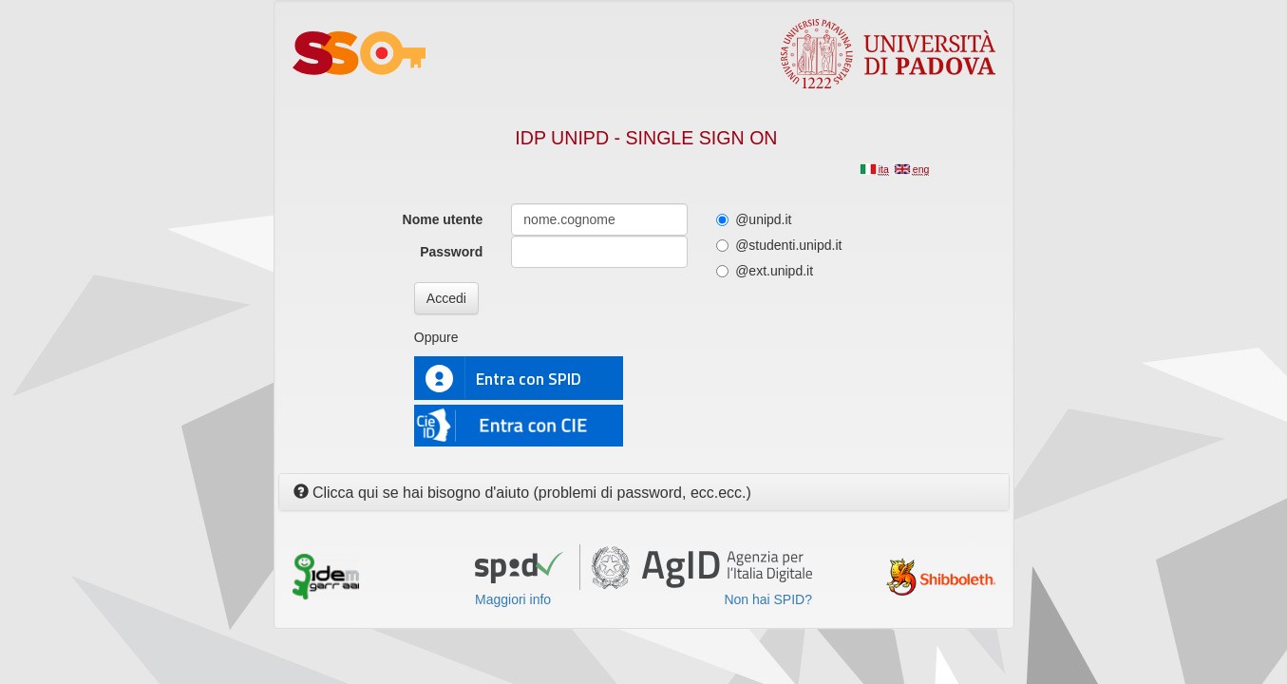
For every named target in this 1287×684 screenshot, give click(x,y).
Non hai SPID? (768, 599)
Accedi (446, 298)
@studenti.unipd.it (779, 245)
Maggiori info (513, 599)
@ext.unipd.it (764, 270)
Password (451, 251)
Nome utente (443, 219)
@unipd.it (753, 219)
